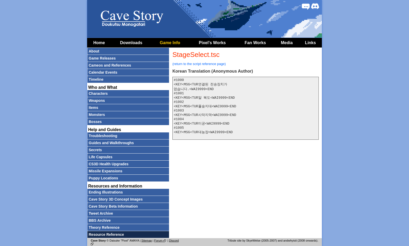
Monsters (97, 115)
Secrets (95, 150)
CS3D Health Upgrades (108, 164)
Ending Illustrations (106, 192)
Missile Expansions (105, 171)
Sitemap (146, 240)
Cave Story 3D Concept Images (116, 199)
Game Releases (102, 58)
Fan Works (255, 42)
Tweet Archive (101, 213)
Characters (98, 93)
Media (287, 42)
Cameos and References (110, 65)
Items (93, 108)
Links (310, 42)
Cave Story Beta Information (113, 206)
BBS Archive (100, 220)
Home (99, 42)
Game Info (170, 42)
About (94, 51)
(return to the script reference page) (199, 64)
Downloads (131, 42)
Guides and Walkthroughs (111, 143)
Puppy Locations (103, 178)
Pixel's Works (212, 42)
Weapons (97, 100)
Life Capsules (100, 157)
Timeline (96, 79)
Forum (160, 240)
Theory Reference (104, 227)
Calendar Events (103, 72)
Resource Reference (106, 234)
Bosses (95, 122)
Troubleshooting (103, 136)
